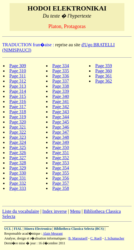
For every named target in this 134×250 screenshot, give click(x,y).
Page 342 (60, 106)
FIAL (18, 229)
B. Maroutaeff (78, 238)
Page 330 (17, 173)
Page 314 (17, 91)
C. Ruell (96, 238)
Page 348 (60, 137)
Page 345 (60, 121)
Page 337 (60, 81)
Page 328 (17, 162)
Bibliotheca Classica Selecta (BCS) (79, 229)
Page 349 (60, 142)
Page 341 (60, 101)
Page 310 (17, 70)
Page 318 (17, 111)
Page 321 (17, 127)
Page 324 (17, 142)
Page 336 (60, 75)
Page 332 (17, 183)
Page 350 (60, 147)
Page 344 (60, 116)
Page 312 (17, 81)
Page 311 (17, 75)
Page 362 (103, 81)
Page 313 (17, 86)
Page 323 (17, 137)
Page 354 (60, 167)
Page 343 (60, 111)
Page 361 (103, 75)
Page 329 (17, 167)
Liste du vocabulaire (20, 211)
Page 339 (60, 91)
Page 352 (60, 157)
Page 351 (60, 152)
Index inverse (54, 211)
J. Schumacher (114, 238)
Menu (75, 211)
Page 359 (103, 65)
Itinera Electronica (38, 229)
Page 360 (103, 70)
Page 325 (17, 147)
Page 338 (60, 86)
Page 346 (60, 127)
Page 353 (60, 162)
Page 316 (17, 101)
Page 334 (60, 65)
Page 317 (17, 106)
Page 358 (60, 188)
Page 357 (60, 183)
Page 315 (17, 96)
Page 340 (60, 96)
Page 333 (17, 188)
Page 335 (60, 70)
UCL (7, 229)
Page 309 (17, 65)
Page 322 (17, 132)
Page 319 (17, 116)
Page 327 (17, 157)
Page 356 (60, 178)
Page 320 (17, 121)
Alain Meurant (52, 234)
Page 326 (17, 152)
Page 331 (17, 178)
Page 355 (60, 173)
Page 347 (60, 132)
